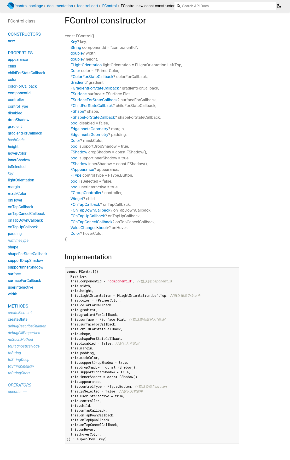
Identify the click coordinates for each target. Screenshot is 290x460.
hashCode (16, 140)
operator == (17, 391)
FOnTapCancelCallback (91, 221)
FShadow (78, 152)
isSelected (17, 166)
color (12, 79)
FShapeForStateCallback (92, 117)
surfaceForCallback (24, 280)
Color (75, 70)
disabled (15, 113)
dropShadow (18, 120)
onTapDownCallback (25, 220)
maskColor (17, 193)
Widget (76, 198)
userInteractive (20, 287)
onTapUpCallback (23, 227)
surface (14, 274)
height (13, 146)
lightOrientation (21, 180)
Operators (19, 384)
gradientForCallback (25, 133)
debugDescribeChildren (27, 326)
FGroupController (85, 192)
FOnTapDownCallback (90, 210)
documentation (60, 6)
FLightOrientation (86, 64)
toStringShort (19, 373)
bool (74, 123)
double (76, 53)
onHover (15, 200)
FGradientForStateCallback (94, 88)
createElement (20, 312)
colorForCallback (22, 86)
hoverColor (17, 153)
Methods (18, 306)
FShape (77, 111)
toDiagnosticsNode (24, 346)
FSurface (78, 93)
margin (14, 187)
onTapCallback (20, 207)
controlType (18, 106)
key (10, 173)
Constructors (24, 34)
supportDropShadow (25, 260)
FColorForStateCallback (91, 76)
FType (75, 175)
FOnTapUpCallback (87, 215)
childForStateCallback (26, 73)
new (11, 41)
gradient (15, 126)
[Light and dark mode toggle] (279, 6)
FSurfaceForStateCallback (94, 99)
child (12, 66)
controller (16, 99)
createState (18, 319)
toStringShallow (21, 366)
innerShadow (19, 160)
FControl (109, 6)
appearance (18, 59)
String (75, 47)
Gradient (78, 82)
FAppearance (82, 169)
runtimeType (18, 240)
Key (73, 41)
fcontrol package (28, 6)
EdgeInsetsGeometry (89, 128)
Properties (20, 52)
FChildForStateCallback (91, 105)
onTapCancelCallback (26, 213)
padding (15, 233)
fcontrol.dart (87, 6)
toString (14, 353)
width (12, 294)
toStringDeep (18, 359)
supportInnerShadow (25, 267)
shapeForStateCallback (27, 254)
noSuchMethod (20, 339)
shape (13, 247)
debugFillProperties (24, 333)
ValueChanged (83, 227)
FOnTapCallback (85, 204)
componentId (19, 93)
